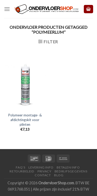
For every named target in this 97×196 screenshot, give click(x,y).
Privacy (44, 171)
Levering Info (41, 167)
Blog (58, 175)
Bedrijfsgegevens (71, 171)
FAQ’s (20, 167)
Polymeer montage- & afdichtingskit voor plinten (25, 119)
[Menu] (7, 9)
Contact (43, 175)
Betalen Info (68, 167)
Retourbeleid (22, 171)
